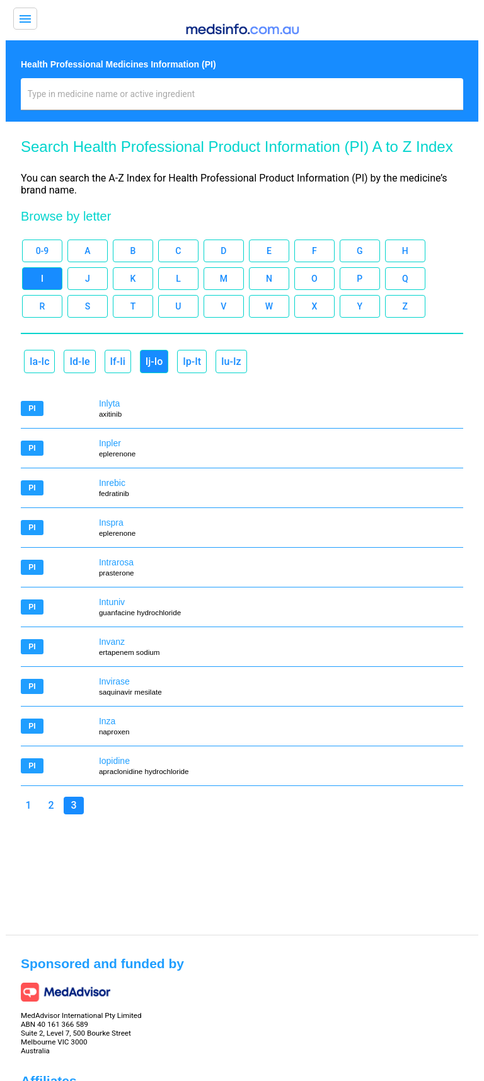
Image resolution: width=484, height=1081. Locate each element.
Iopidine (114, 761)
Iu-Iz (231, 361)
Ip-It (192, 361)
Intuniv (112, 602)
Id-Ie (79, 361)
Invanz (112, 642)
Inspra (111, 522)
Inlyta (109, 403)
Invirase (114, 681)
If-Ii (117, 361)
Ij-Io (154, 361)
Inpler (110, 443)
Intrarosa (116, 562)
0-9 (42, 251)
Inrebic (112, 483)
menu (25, 18)
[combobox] (242, 99)
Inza (107, 721)
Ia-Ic (39, 361)
